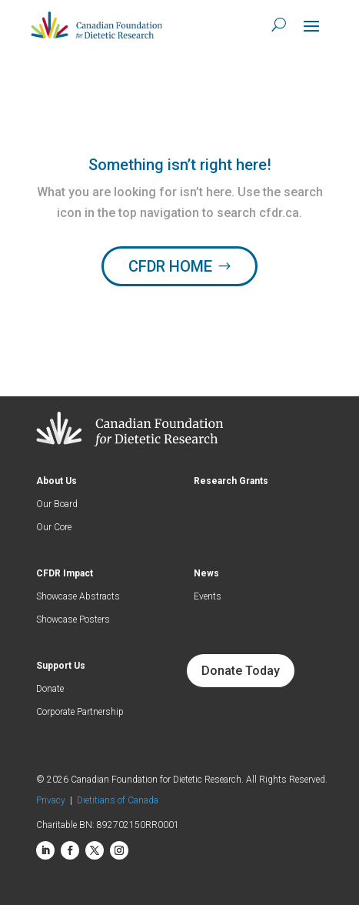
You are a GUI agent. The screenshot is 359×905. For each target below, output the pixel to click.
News (206, 573)
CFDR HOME (170, 266)
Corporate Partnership (80, 711)
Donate (50, 688)
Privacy (53, 800)
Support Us (60, 665)
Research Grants (231, 481)
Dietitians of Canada (117, 800)
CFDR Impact (64, 573)
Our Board (57, 504)
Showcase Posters (73, 619)
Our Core (53, 527)
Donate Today (240, 670)
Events (207, 596)
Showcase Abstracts (78, 596)
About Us (56, 481)
